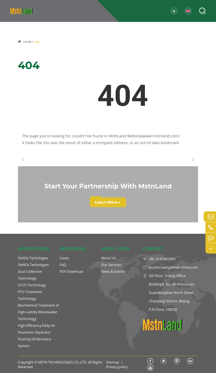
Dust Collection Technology (30, 275)
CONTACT (153, 248)
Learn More (107, 202)
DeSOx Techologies (33, 258)
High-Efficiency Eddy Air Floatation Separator (36, 329)
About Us (108, 258)
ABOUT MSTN (115, 248)
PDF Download (71, 271)
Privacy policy (117, 367)
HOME (27, 41)
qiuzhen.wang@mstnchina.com (173, 267)
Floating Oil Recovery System (34, 342)
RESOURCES (73, 248)
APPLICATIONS (33, 248)
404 (37, 41)
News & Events (113, 271)
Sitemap (112, 362)
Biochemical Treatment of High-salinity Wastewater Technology (38, 312)
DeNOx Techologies (33, 264)
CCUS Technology (32, 285)
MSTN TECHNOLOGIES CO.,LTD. (62, 362)
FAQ (63, 264)
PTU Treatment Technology (30, 295)
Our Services (111, 264)
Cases (64, 258)
